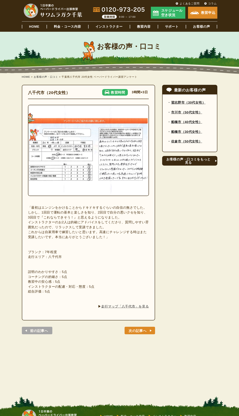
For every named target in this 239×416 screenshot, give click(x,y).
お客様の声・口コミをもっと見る (188, 161)
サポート (172, 26)
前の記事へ (39, 331)
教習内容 (144, 26)
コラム (212, 3)
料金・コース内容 (67, 26)
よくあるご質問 (189, 3)
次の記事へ (138, 331)
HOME (34, 26)
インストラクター (109, 26)
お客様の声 (201, 26)
